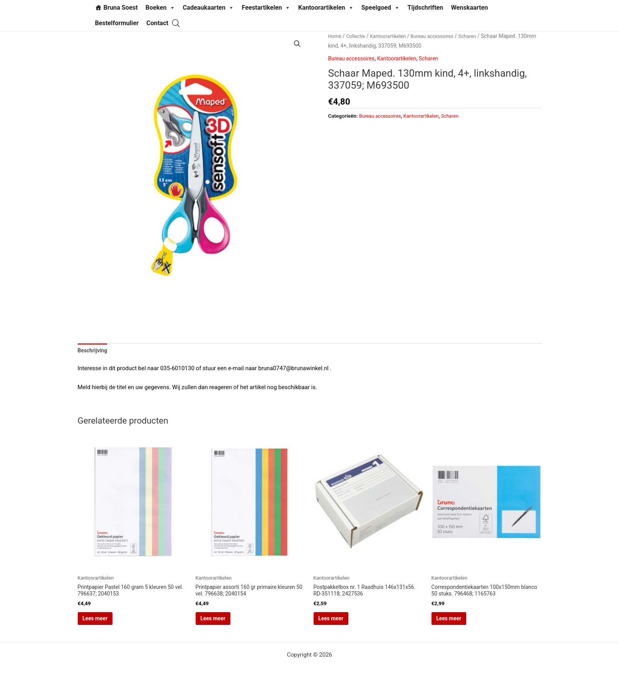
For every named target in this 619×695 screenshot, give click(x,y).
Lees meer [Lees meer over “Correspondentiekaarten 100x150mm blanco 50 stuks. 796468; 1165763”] (460, 622)
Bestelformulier (117, 23)
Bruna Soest (121, 7)
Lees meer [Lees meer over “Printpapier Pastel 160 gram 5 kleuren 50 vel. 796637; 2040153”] (106, 622)
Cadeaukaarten (208, 7)
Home (335, 36)
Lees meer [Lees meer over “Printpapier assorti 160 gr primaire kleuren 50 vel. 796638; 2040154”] (224, 622)
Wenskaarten (469, 7)
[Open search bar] (176, 23)
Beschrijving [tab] (94, 351)
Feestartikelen (266, 7)
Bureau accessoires (440, 36)
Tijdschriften (425, 7)
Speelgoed (381, 7)
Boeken (160, 7)
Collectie (357, 36)
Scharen (478, 36)
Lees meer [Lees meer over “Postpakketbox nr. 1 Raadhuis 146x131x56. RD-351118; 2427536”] (342, 622)
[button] (297, 44)
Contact (158, 23)
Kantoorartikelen (325, 7)
